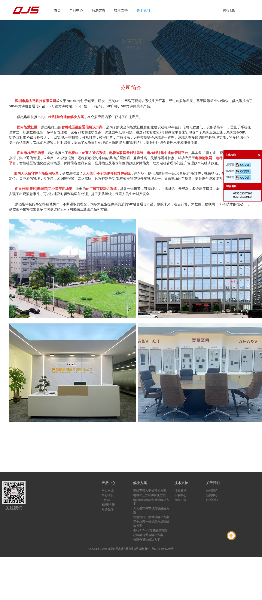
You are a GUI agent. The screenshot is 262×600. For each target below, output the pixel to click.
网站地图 (229, 10)
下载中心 (184, 495)
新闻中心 (216, 495)
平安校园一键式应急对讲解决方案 (155, 523)
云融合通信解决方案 (150, 539)
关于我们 (143, 10)
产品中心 (76, 10)
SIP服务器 (112, 504)
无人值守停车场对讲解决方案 (155, 510)
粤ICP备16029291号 (163, 548)
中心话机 (111, 495)
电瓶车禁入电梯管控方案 (153, 490)
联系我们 (216, 500)
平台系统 (111, 490)
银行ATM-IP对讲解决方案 (154, 530)
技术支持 (121, 10)
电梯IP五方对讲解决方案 (153, 495)
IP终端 (109, 500)
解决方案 (99, 10)
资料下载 (184, 500)
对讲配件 (111, 509)
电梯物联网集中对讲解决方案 (155, 501)
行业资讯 (184, 490)
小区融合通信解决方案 (152, 535)
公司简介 (216, 490)
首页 (57, 10)
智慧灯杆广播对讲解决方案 (155, 517)
